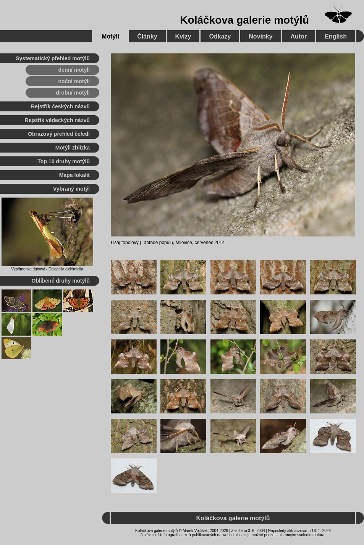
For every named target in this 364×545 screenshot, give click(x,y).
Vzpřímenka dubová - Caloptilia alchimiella (47, 269)
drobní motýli (73, 93)
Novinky (260, 36)
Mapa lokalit (74, 175)
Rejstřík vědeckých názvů (57, 120)
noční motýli (74, 81)
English (336, 36)
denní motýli (74, 70)
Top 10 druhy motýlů (63, 161)
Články (147, 36)
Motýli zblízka (72, 148)
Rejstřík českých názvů (60, 106)
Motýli (110, 36)
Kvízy (183, 36)
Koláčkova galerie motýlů (244, 20)
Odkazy (220, 36)
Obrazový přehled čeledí (59, 134)
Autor (299, 36)
